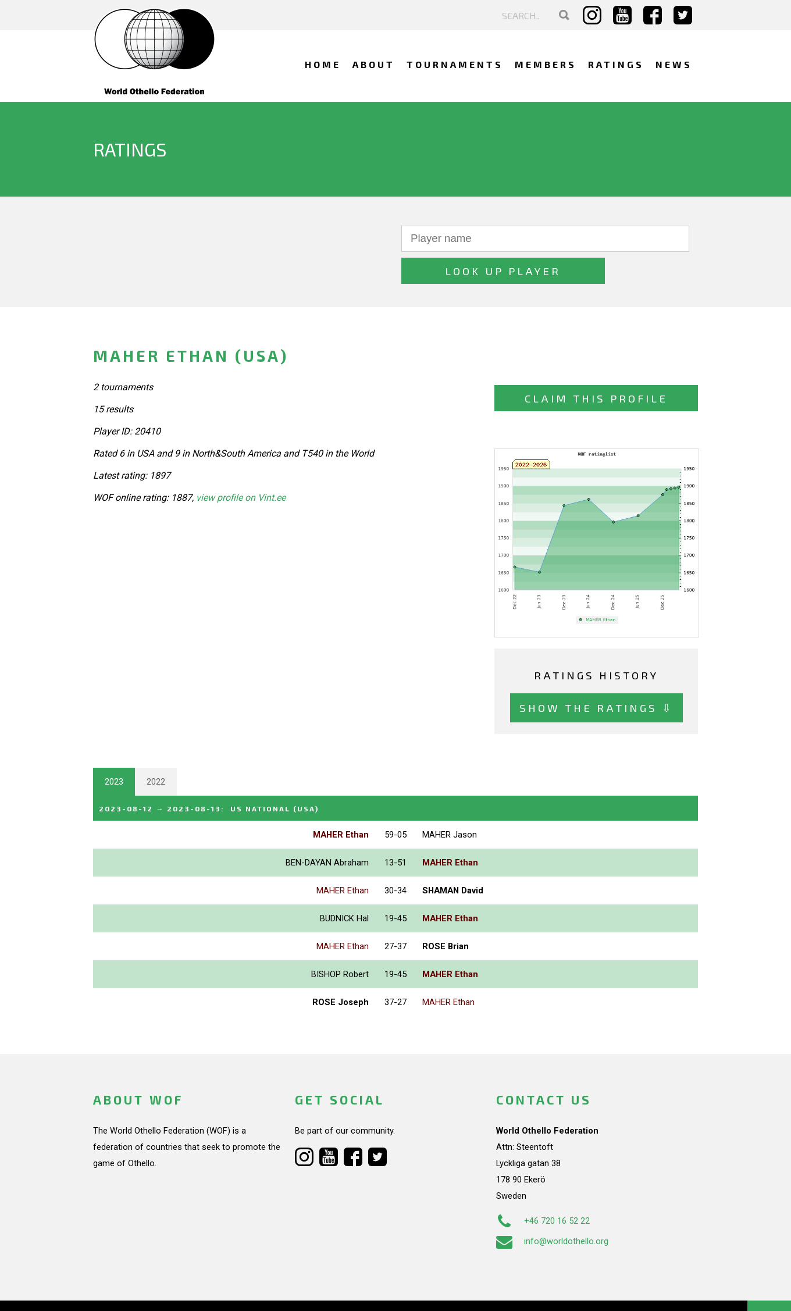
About (373, 64)
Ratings (616, 64)
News (673, 64)
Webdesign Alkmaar (143, 1290)
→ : (228, 775)
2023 (114, 749)
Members (545, 64)
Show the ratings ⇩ (596, 676)
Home (323, 64)
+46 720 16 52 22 (543, 1187)
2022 (156, 749)
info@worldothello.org (552, 1208)
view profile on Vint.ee (241, 466)
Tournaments (455, 64)
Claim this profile (596, 366)
